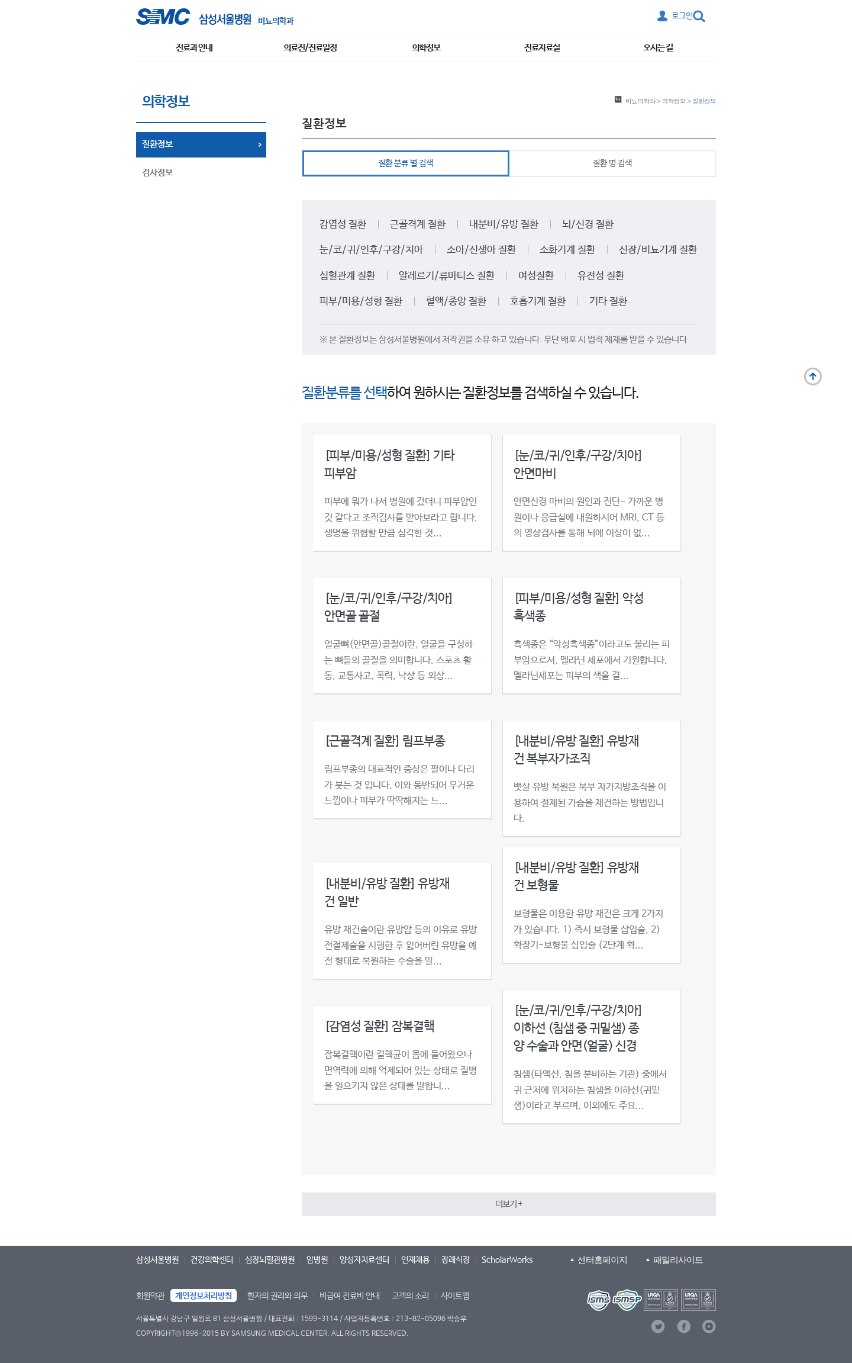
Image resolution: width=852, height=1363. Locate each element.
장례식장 (455, 1260)
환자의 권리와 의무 (277, 1296)
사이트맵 (455, 1296)
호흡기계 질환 (538, 301)
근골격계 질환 (418, 224)
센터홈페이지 (602, 1260)
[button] (509, 1204)
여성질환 (536, 276)
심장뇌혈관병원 (270, 1260)
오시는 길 (658, 48)
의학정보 (426, 48)
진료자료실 (542, 48)
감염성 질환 (343, 224)
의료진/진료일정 (310, 48)
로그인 (682, 16)
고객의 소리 (410, 1296)
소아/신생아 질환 (481, 250)
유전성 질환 (600, 276)
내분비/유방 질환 (503, 224)
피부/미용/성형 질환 (361, 301)
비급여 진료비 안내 (350, 1296)
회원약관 (150, 1296)
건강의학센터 (212, 1260)
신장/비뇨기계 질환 (658, 250)
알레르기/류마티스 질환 (447, 276)
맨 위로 (812, 376)
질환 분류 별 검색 (405, 163)
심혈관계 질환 (347, 276)
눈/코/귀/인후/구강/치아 (371, 250)
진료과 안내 (194, 48)
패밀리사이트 (678, 1260)
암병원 (317, 1260)
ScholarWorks (507, 1260)
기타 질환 (608, 301)
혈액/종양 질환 (456, 301)
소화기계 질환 (567, 250)
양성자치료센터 (364, 1260)
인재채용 (415, 1260)
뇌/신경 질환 (588, 224)
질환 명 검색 (612, 163)
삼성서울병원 (157, 1260)
